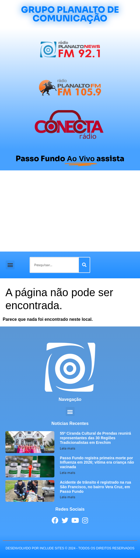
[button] (10, 264)
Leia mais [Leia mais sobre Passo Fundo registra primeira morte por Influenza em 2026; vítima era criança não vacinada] (67, 473)
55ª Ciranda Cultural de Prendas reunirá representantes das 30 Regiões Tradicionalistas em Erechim (95, 438)
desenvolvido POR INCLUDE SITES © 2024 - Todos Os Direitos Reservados (70, 548)
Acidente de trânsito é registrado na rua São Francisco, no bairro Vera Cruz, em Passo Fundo (95, 487)
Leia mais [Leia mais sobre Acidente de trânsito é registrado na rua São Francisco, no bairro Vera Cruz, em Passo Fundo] (67, 497)
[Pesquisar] (84, 264)
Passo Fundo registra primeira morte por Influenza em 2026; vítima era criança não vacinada (97, 462)
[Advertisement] (70, 211)
